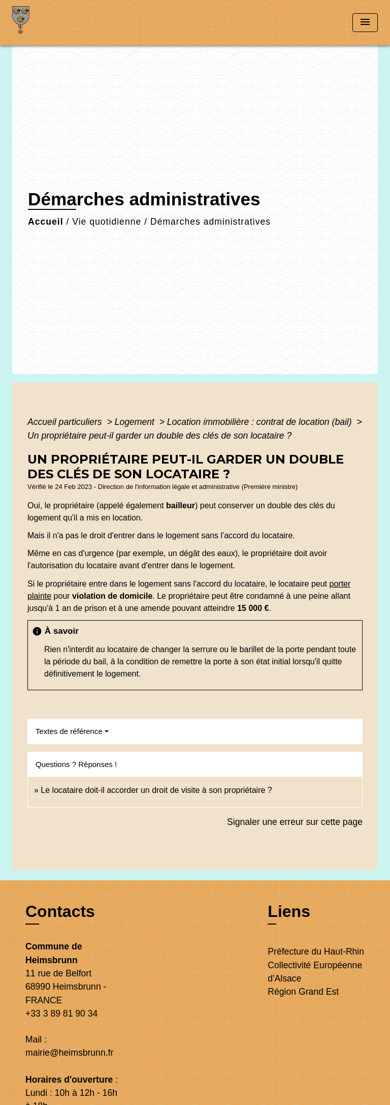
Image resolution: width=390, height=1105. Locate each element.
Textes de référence (69, 731)
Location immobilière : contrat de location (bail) (260, 422)
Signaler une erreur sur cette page (295, 822)
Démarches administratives (210, 222)
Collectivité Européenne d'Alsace (315, 972)
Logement (136, 422)
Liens (289, 911)
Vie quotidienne (106, 222)
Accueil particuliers (66, 422)
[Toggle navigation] (365, 22)
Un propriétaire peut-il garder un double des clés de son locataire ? (159, 436)
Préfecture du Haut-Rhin (316, 951)
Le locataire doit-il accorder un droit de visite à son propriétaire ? (156, 790)
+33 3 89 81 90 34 (61, 1013)
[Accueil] (50, 23)
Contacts (60, 911)
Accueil (45, 222)
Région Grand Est (303, 992)
